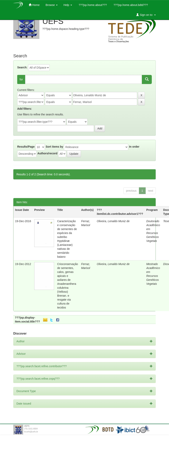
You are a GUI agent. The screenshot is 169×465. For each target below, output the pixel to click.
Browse (52, 5)
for (21, 79)
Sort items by (54, 146)
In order (134, 146)
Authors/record (47, 153)
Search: (22, 67)
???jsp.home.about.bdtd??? (130, 5)
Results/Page (26, 146)
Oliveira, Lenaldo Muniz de (113, 221)
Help (68, 5)
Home (34, 5)
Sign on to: (146, 14)
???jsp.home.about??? (92, 5)
